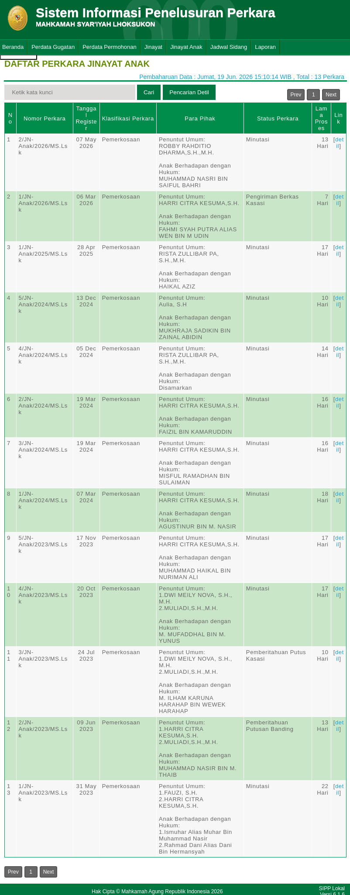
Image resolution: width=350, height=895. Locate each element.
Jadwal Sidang (228, 47)
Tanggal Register (86, 118)
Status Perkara (278, 118)
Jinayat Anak (186, 47)
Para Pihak (200, 118)
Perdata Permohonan (109, 47)
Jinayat (153, 47)
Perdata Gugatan (53, 47)
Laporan (265, 47)
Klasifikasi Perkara (128, 118)
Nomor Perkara (45, 118)
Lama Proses (321, 118)
